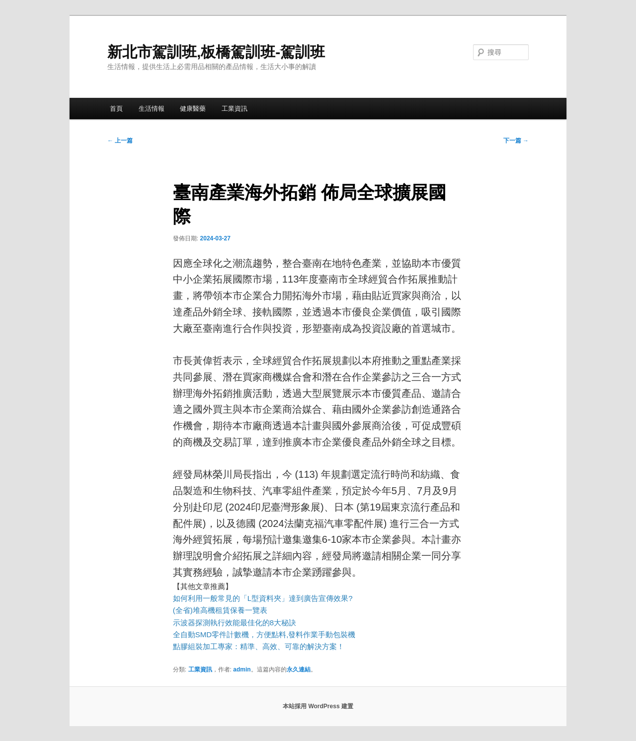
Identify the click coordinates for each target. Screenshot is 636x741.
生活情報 (151, 108)
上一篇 (120, 140)
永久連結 (299, 669)
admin (241, 669)
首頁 (116, 108)
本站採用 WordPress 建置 (318, 706)
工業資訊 (234, 108)
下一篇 (516, 140)
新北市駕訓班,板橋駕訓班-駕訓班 (216, 52)
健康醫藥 (193, 108)
